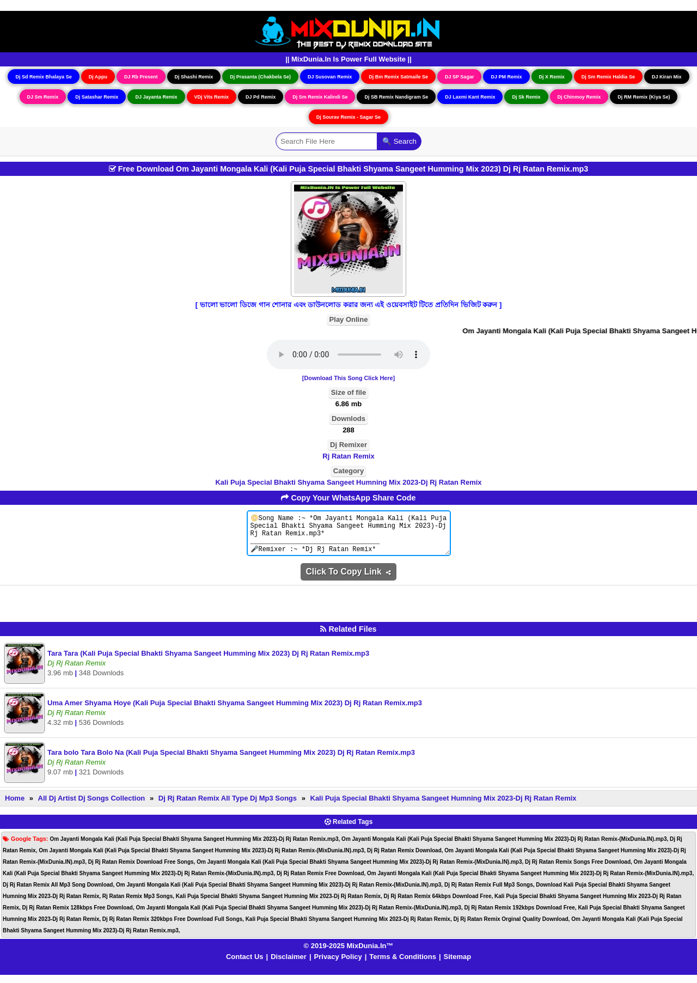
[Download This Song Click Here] (348, 378)
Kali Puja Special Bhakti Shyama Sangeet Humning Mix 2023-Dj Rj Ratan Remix (348, 482)
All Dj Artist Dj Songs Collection (91, 806)
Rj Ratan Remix (348, 456)
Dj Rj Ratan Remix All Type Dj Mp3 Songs (227, 806)
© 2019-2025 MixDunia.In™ (349, 954)
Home (15, 806)
